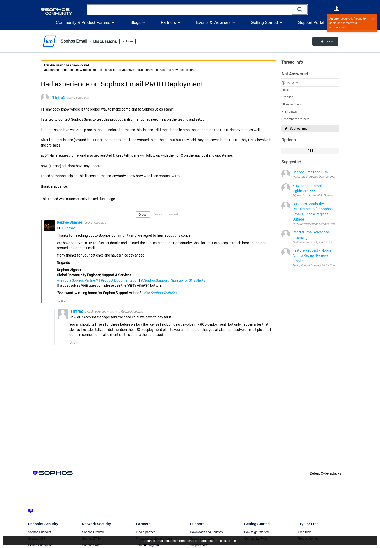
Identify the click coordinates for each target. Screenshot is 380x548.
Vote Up (59, 301)
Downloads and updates (206, 532)
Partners (168, 22)
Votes (158, 214)
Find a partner (145, 532)
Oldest (143, 214)
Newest (173, 214)
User (336, 8)
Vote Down (65, 301)
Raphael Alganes (70, 222)
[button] (300, 9)
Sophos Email (299, 128)
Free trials (304, 532)
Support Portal (311, 22)
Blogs (135, 22)
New (328, 41)
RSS (310, 151)
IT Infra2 (58, 98)
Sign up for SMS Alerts (188, 280)
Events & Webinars (213, 22)
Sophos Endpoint (39, 532)
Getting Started (264, 22)
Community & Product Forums (83, 22)
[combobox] (189, 10)
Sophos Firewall (93, 532)
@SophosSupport (155, 280)
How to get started (256, 532)
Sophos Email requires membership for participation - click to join (190, 541)
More (130, 41)
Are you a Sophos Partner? (77, 280)
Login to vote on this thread (288, 82)
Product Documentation (119, 280)
